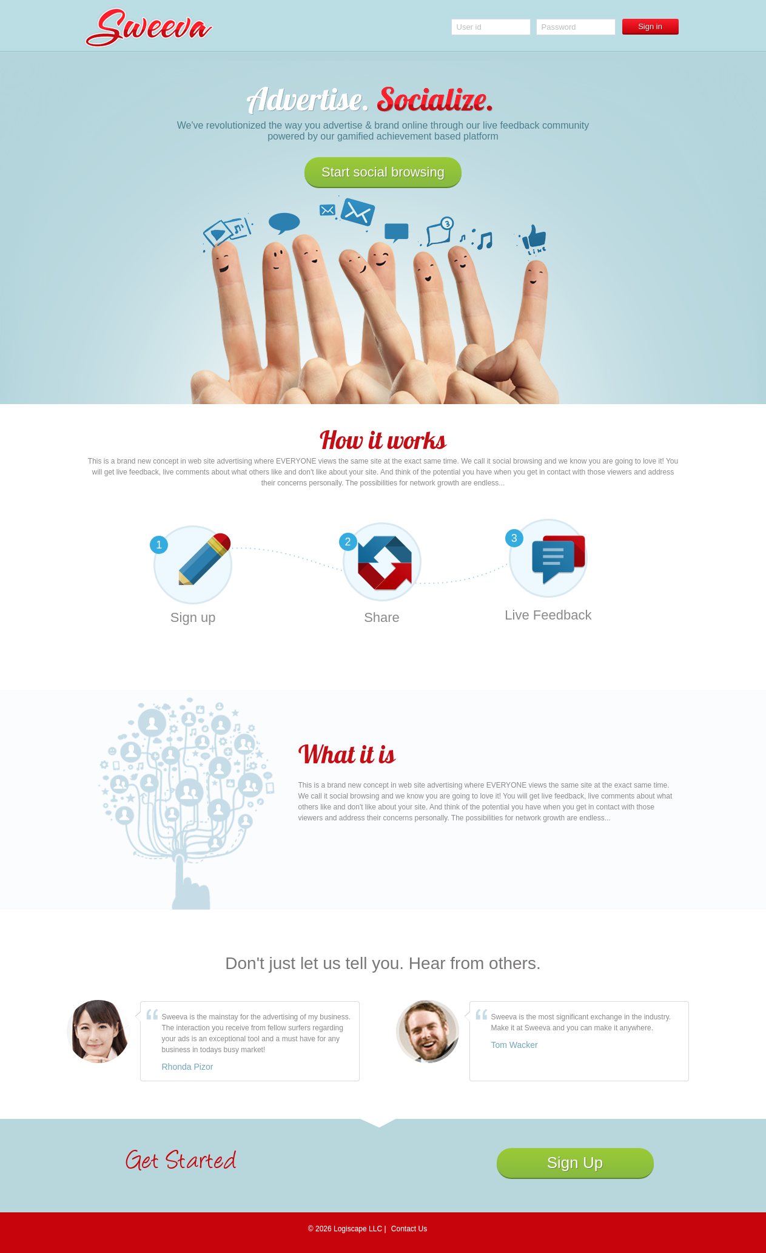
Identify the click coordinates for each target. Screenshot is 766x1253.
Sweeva (149, 27)
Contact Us (409, 1228)
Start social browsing (383, 172)
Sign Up (575, 1162)
